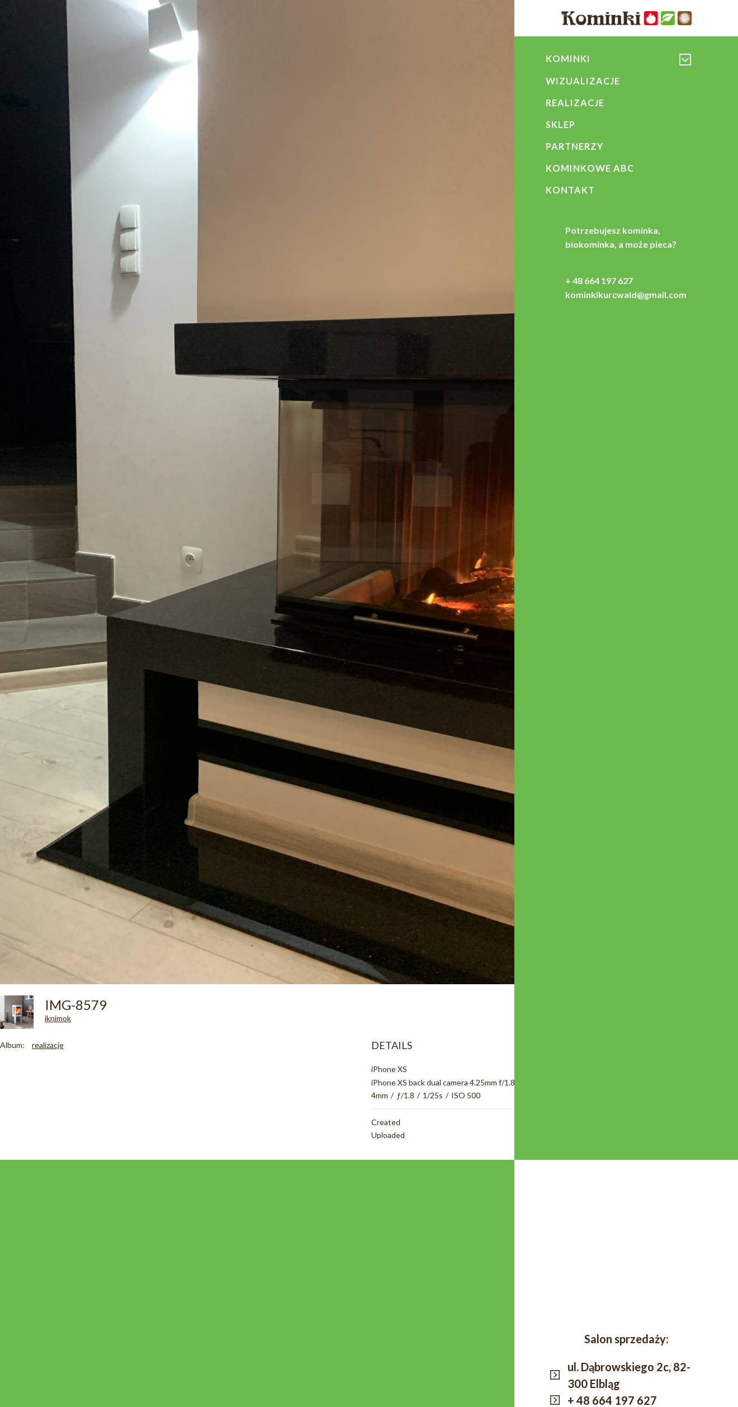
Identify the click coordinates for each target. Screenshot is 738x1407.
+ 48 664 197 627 (599, 283)
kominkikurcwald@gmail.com (626, 297)
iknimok (58, 1018)
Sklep (561, 125)
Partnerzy (575, 148)
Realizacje (575, 103)
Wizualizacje (583, 81)
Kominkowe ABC (590, 170)
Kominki (568, 58)
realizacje (48, 1045)
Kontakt (571, 193)
